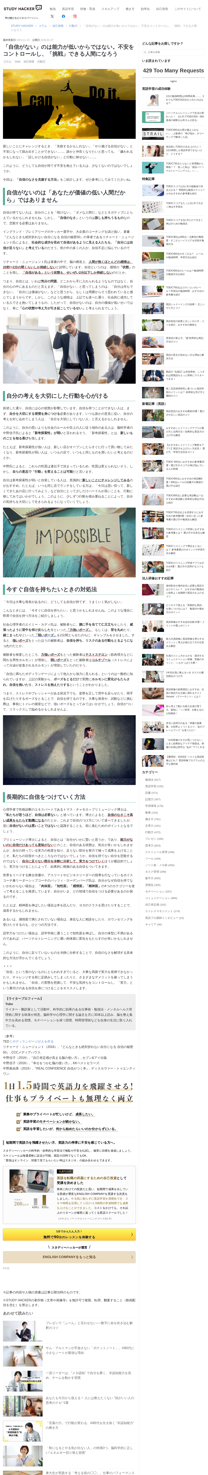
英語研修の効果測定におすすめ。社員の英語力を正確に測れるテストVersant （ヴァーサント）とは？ (185, 693)
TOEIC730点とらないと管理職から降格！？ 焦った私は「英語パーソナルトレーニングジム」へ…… (185, 167)
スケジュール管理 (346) (160, 852)
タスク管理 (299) (155, 871)
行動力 (41, 61)
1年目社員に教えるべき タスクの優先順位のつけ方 (185, 674)
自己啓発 (162, 9)
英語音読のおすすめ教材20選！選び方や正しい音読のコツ (185, 413)
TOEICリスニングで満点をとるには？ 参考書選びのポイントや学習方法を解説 (185, 550)
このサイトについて (187, 9)
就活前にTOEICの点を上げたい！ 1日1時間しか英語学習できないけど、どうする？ (185, 150)
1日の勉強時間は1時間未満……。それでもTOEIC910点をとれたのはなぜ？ (185, 100)
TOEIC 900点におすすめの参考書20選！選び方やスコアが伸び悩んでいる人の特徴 (185, 465)
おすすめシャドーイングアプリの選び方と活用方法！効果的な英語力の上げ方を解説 (185, 432)
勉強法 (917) (153, 779)
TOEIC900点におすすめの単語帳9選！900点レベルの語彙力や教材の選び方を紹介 (184, 482)
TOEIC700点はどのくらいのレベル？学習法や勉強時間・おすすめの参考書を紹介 (185, 291)
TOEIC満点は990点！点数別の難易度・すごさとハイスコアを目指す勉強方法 (185, 240)
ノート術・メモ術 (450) (160, 865)
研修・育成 (87, 9)
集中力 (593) (153, 878)
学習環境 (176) (154, 805)
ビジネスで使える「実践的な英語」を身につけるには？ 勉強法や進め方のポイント (185, 609)
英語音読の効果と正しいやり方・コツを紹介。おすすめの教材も (185, 323)
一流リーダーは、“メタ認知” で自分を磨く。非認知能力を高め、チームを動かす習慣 (88, 1375)
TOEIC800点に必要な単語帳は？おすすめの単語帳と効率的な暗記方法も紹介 (185, 499)
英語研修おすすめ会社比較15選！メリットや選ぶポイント (185, 624)
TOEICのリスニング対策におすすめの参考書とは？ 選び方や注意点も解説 (185, 533)
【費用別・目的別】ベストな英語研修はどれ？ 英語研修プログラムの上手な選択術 (185, 760)
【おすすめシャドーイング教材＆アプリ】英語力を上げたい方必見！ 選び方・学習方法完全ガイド (185, 448)
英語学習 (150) (154, 786)
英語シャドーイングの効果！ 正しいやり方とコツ (185, 306)
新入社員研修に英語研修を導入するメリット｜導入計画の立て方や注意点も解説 (185, 642)
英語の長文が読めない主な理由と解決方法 (185, 357)
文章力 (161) (153, 825)
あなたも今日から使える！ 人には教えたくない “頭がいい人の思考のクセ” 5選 (90, 1400)
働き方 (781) (153, 819)
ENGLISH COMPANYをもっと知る (89, 1257)
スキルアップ (110, 9)
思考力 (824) (153, 845)
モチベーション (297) (158, 891)
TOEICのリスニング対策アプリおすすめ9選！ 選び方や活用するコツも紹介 (185, 566)
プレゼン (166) (154, 838)
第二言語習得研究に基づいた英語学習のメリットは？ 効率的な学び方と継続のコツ (185, 392)
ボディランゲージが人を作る (33, 1041)
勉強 (53, 9)
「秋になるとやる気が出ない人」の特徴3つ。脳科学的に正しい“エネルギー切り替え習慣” (89, 1450)
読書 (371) (151, 792)
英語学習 (68, 9)
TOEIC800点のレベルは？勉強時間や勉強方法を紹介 (184, 272)
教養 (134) (151, 812)
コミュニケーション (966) (161, 898)
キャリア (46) (153, 924)
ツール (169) (153, 858)
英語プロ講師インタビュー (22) (164, 917)
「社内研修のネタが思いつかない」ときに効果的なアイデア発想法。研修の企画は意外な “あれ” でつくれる (185, 744)
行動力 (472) (153, 832)
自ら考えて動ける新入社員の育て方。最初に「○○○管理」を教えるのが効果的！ (185, 710)
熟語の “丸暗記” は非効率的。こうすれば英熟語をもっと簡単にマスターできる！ (185, 375)
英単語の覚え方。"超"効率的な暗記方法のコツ (184, 340)
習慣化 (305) (153, 885)
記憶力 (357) (153, 799)
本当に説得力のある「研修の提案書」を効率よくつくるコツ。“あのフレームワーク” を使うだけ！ (185, 727)
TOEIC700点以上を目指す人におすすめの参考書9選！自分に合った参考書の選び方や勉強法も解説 (184, 516)
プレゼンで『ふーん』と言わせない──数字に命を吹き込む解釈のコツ (89, 1325)
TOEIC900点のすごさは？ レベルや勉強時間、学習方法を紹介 (184, 255)
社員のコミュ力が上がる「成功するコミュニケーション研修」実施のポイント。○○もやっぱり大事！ (185, 659)
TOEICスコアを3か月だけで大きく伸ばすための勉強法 (184, 222)
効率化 (145, 9)
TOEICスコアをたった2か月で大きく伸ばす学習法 (184, 205)
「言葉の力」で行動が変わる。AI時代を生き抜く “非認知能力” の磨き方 (90, 1425)
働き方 (130, 9)
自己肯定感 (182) (155, 904)
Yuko (17, 61)
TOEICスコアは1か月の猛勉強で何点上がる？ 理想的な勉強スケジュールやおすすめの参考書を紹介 (185, 190)
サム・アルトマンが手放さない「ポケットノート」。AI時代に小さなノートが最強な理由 (90, 1350)
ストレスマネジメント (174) (162, 911)
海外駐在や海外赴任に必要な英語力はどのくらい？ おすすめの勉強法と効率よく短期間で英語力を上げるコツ (185, 591)
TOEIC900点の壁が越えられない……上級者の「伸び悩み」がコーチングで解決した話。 (185, 133)
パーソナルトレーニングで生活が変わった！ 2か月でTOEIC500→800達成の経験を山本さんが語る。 (185, 117)
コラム (7, 61)
